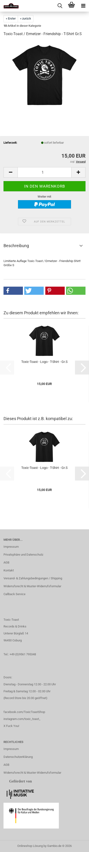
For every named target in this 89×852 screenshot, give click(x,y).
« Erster (11, 18)
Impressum (11, 546)
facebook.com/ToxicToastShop (24, 712)
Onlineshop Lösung (30, 846)
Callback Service (14, 594)
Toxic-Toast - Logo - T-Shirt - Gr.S (44, 362)
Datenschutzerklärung (18, 757)
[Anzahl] (44, 172)
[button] (11, 172)
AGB (6, 562)
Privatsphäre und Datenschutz (23, 554)
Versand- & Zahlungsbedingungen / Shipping (33, 578)
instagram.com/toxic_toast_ (22, 719)
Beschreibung (16, 245)
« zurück (25, 18)
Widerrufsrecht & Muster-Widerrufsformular (32, 586)
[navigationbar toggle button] (83, 6)
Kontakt (9, 570)
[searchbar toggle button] (60, 6)
